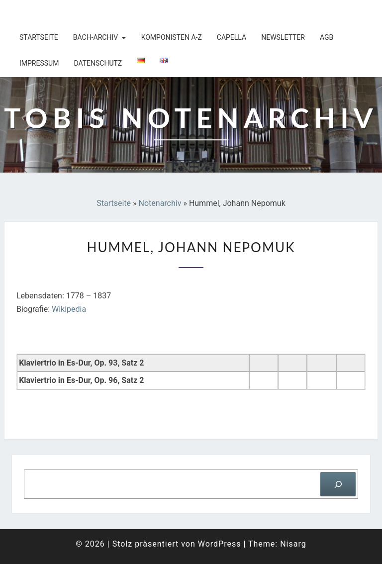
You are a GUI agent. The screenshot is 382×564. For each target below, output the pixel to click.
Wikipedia (69, 309)
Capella (231, 37)
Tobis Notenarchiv (68, 12)
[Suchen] (338, 484)
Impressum (39, 63)
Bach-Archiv (95, 37)
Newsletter (283, 37)
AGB (326, 37)
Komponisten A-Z (171, 37)
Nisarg (293, 544)
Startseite (38, 37)
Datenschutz (98, 63)
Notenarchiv (160, 203)
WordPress (219, 544)
